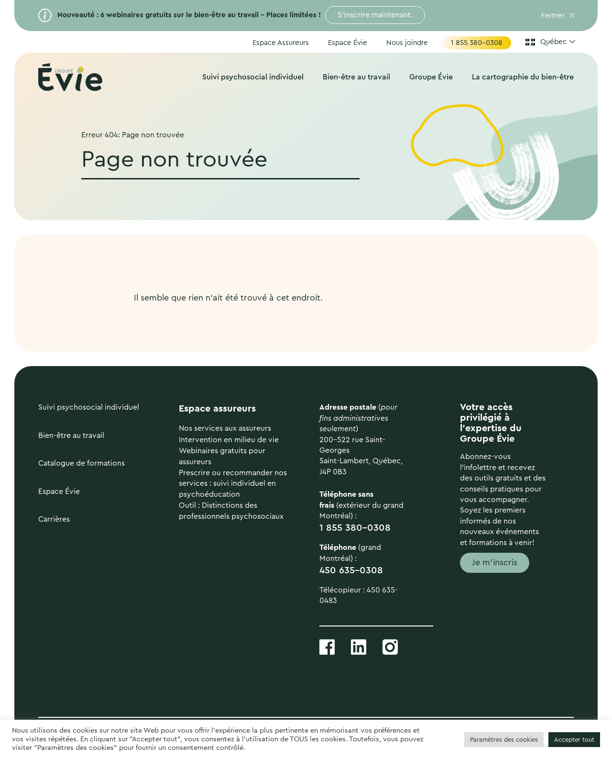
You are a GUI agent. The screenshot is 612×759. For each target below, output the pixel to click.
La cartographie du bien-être (523, 77)
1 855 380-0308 (477, 42)
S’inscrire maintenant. (375, 15)
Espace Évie (347, 42)
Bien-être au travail (356, 77)
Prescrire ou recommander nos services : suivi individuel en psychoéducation (233, 483)
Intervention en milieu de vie (229, 440)
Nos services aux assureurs (225, 428)
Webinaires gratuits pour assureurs (222, 456)
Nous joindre (407, 42)
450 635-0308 (351, 570)
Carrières (54, 519)
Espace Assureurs (280, 42)
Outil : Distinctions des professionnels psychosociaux (231, 511)
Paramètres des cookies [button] (504, 740)
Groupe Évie (431, 77)
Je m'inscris (494, 562)
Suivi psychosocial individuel (253, 77)
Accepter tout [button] (574, 740)
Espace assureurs (217, 408)
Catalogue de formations (81, 463)
